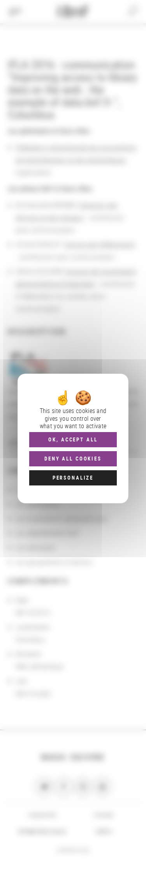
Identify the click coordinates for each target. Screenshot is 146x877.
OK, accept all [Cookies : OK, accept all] (72, 439)
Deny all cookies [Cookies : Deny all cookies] (73, 458)
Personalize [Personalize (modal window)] (73, 477)
